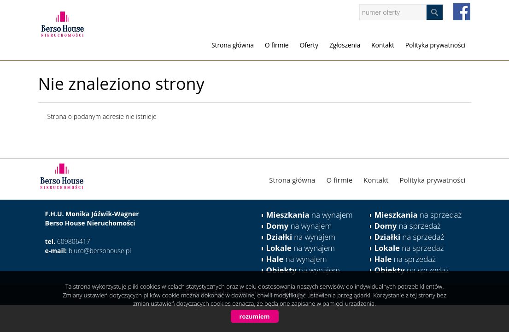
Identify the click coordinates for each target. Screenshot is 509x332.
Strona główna (232, 45)
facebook (461, 11)
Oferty (309, 45)
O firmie (277, 45)
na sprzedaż (418, 214)
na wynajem (309, 214)
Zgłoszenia (344, 45)
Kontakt (382, 45)
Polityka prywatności (435, 45)
